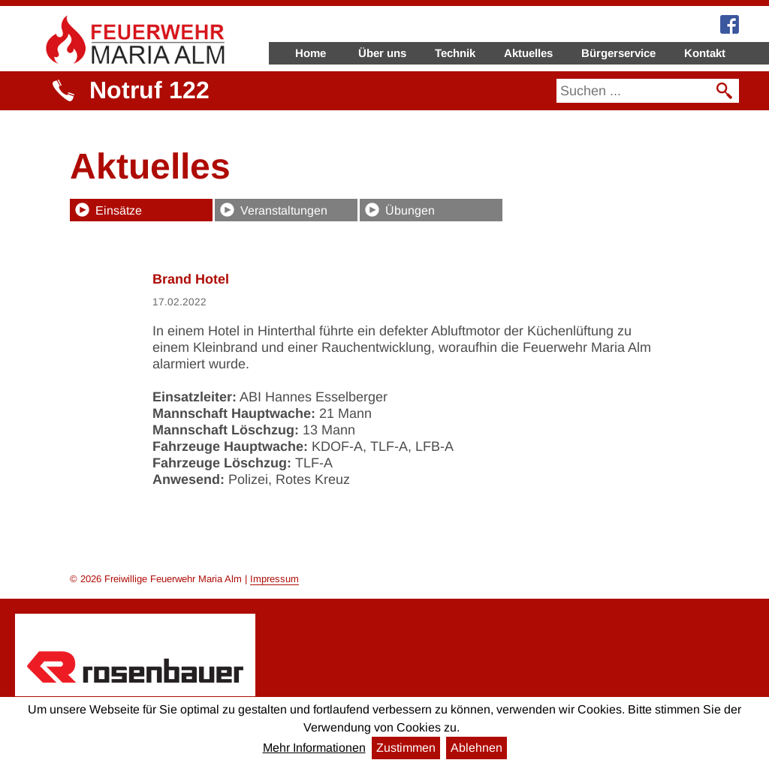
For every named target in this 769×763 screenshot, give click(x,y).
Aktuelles (528, 53)
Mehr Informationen (314, 747)
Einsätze (118, 210)
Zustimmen (406, 747)
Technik (455, 53)
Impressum (274, 578)
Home (310, 53)
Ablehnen (476, 747)
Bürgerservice (618, 53)
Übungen (410, 210)
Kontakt (704, 53)
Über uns (382, 53)
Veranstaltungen (283, 210)
